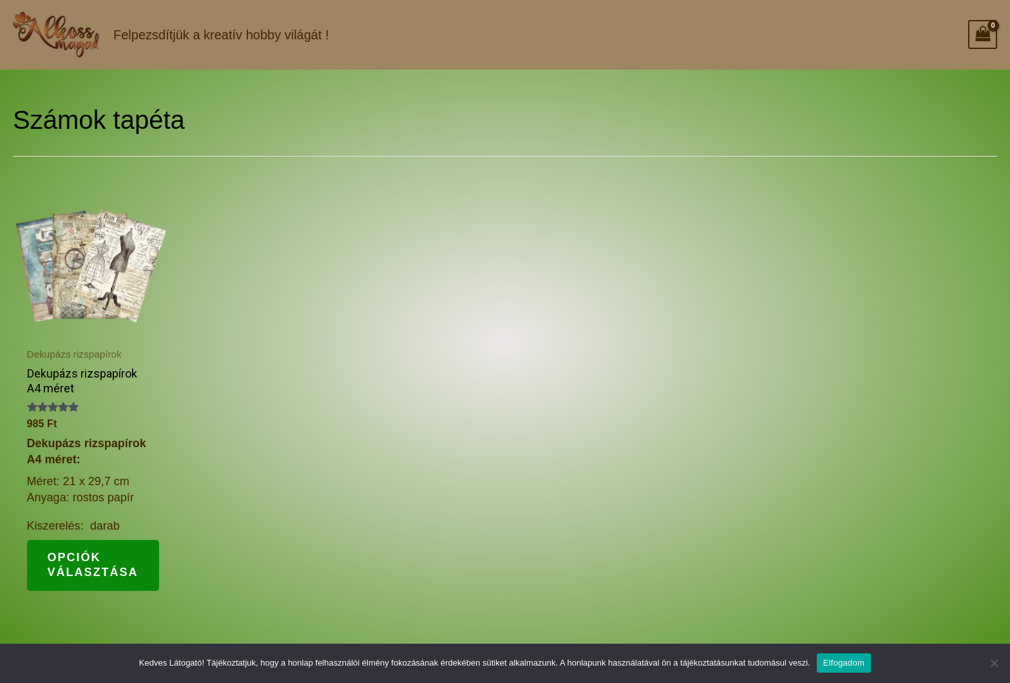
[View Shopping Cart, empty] (982, 34)
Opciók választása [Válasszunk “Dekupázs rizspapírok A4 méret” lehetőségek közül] (93, 565)
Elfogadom (843, 663)
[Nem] (993, 663)
